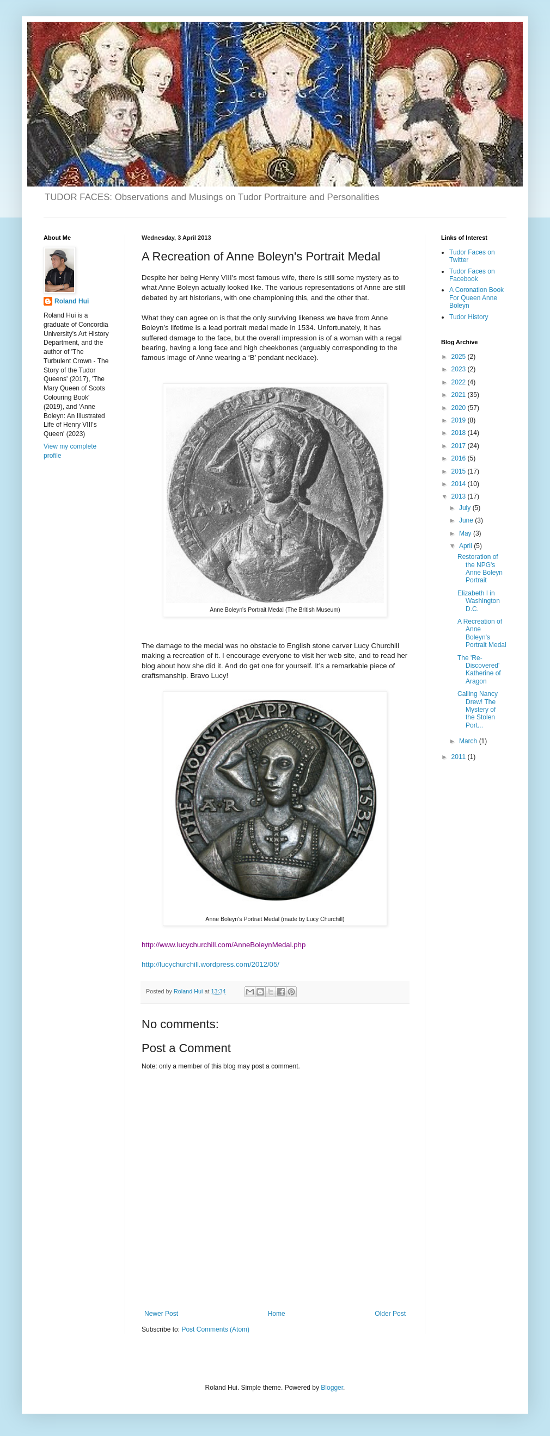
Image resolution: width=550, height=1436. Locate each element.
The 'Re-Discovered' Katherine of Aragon (479, 669)
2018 (459, 433)
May (466, 533)
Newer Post (161, 1313)
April (466, 546)
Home (276, 1313)
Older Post (390, 1313)
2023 (459, 369)
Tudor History (468, 317)
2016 (459, 458)
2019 (459, 420)
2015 (459, 471)
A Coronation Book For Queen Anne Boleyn (476, 297)
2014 (459, 484)
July (466, 508)
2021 (459, 395)
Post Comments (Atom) (215, 1329)
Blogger (332, 1387)
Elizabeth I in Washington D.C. (478, 601)
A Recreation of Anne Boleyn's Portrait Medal (481, 633)
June (467, 520)
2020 (459, 408)
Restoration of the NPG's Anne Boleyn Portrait (480, 568)
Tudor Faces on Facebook (472, 275)
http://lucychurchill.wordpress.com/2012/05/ (210, 964)
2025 (459, 356)
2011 (459, 757)
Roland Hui (71, 301)
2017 (459, 446)
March (469, 741)
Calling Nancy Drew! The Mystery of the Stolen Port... (477, 709)
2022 (459, 382)
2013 (459, 496)
